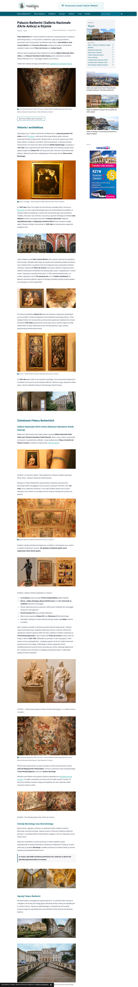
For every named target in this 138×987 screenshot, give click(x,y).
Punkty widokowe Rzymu (101, 55)
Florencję (31, 136)
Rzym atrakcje (40, 14)
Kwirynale (20, 210)
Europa (62, 14)
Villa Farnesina (53, 443)
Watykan (52, 14)
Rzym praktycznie (24, 14)
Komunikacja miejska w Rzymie (101, 65)
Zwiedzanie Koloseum (101, 50)
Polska (71, 14)
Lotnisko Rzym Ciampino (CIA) (101, 62)
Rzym (25, 30)
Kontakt (87, 14)
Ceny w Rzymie (101, 57)
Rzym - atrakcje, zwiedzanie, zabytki (101, 45)
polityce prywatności (42, 984)
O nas (80, 14)
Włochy (19, 30)
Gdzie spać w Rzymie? (101, 52)
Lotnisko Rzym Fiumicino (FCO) (101, 60)
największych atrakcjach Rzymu (60, 64)
